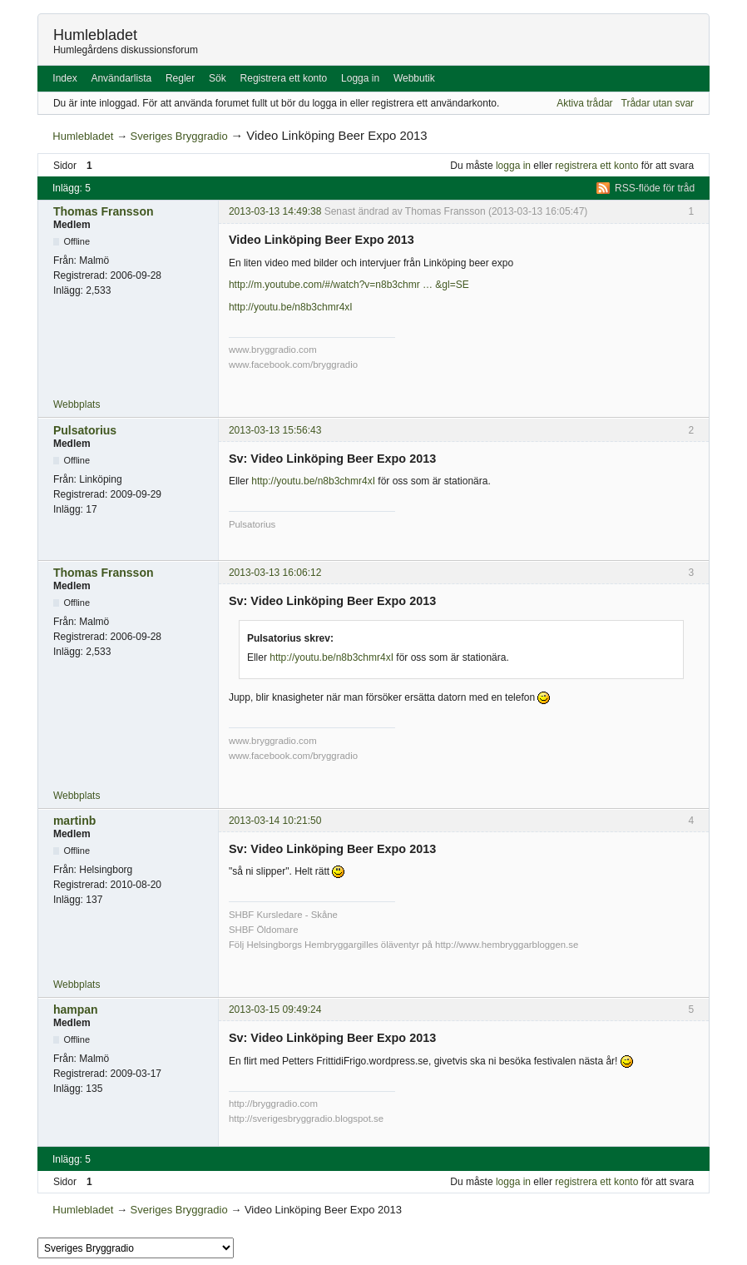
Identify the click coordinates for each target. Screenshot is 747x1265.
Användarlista (121, 78)
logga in (513, 165)
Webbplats (76, 404)
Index (64, 78)
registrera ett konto (596, 165)
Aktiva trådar (584, 103)
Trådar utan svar (658, 103)
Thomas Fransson (103, 211)
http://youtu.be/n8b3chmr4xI (291, 307)
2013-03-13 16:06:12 (275, 572)
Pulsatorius (84, 430)
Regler (180, 78)
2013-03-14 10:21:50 (275, 820)
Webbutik (414, 78)
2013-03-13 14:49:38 (275, 211)
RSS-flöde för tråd (655, 188)
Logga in (360, 78)
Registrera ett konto (284, 78)
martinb (74, 820)
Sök (217, 78)
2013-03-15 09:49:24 (275, 1009)
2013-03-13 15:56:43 (275, 430)
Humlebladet (95, 35)
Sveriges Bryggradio (179, 136)
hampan (75, 1009)
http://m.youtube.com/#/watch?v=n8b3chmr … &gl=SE (349, 284)
